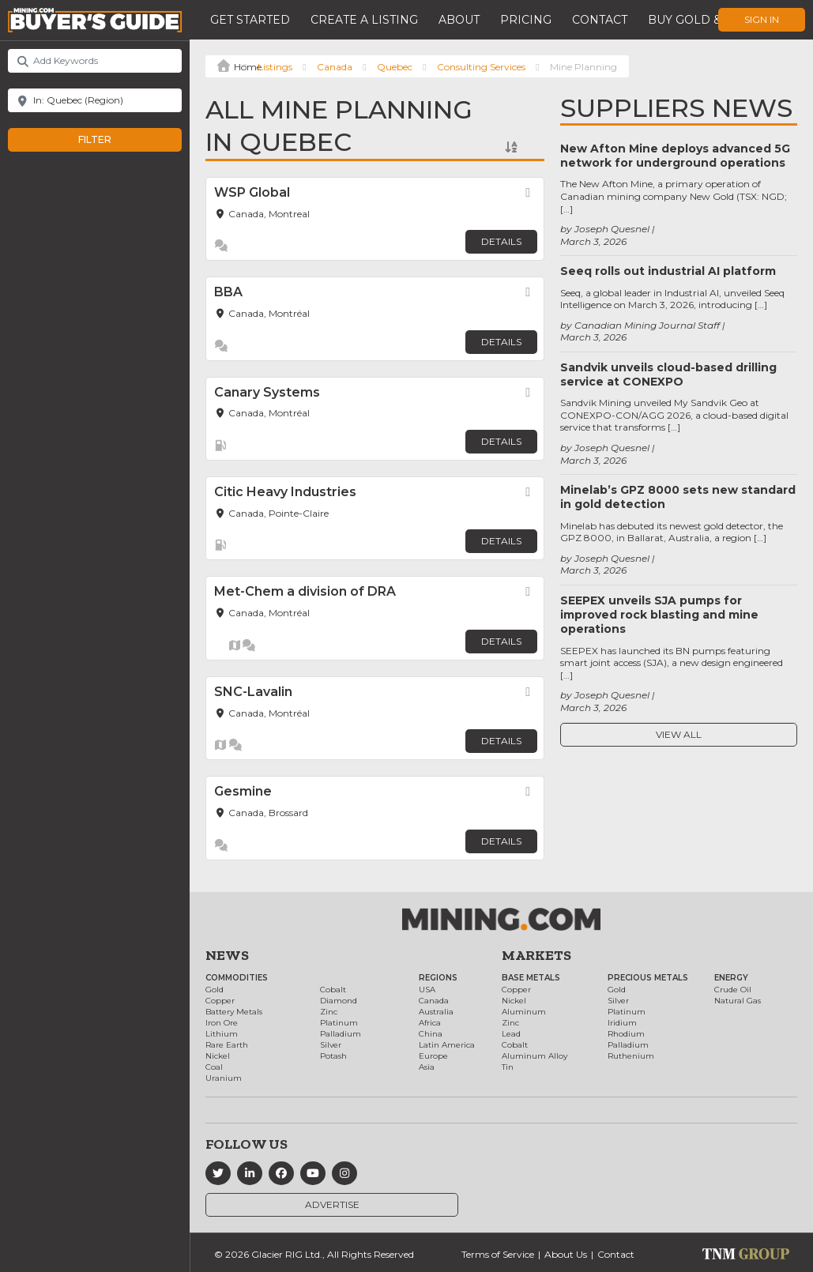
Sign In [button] (761, 19)
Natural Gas (737, 1000)
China (430, 1034)
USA (427, 989)
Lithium (221, 1034)
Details (501, 241)
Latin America (447, 1045)
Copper (220, 1000)
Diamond (338, 1000)
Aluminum (524, 1012)
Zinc (328, 1012)
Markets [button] (536, 955)
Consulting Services (481, 67)
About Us (565, 1254)
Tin (508, 1067)
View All (679, 734)
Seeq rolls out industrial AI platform (668, 271)
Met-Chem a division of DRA (305, 591)
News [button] (227, 955)
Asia (427, 1067)
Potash (333, 1056)
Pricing (525, 20)
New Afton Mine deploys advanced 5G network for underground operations (675, 155)
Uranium (223, 1078)
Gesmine (243, 791)
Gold (214, 989)
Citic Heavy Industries (285, 491)
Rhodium (626, 1034)
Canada (334, 67)
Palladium (340, 1034)
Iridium (622, 1023)
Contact (599, 20)
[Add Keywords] (95, 61)
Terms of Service (497, 1254)
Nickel (217, 1056)
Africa (430, 1023)
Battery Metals (233, 1012)
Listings (275, 67)
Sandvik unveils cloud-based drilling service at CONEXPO (668, 374)
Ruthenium (631, 1056)
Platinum (339, 1023)
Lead (511, 1034)
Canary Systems (267, 392)
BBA (228, 291)
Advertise (332, 1204)
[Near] (95, 100)
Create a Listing (364, 20)
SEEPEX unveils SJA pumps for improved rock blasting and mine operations (659, 614)
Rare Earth (226, 1045)
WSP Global (252, 192)
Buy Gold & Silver (707, 20)
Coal (214, 1067)
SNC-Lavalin (253, 691)
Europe (433, 1056)
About (459, 20)
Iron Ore (221, 1023)
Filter (111, 140)
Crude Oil (732, 989)
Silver (330, 1045)
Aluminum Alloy (534, 1056)
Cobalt (333, 989)
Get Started (250, 20)
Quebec (394, 67)
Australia (436, 1012)
